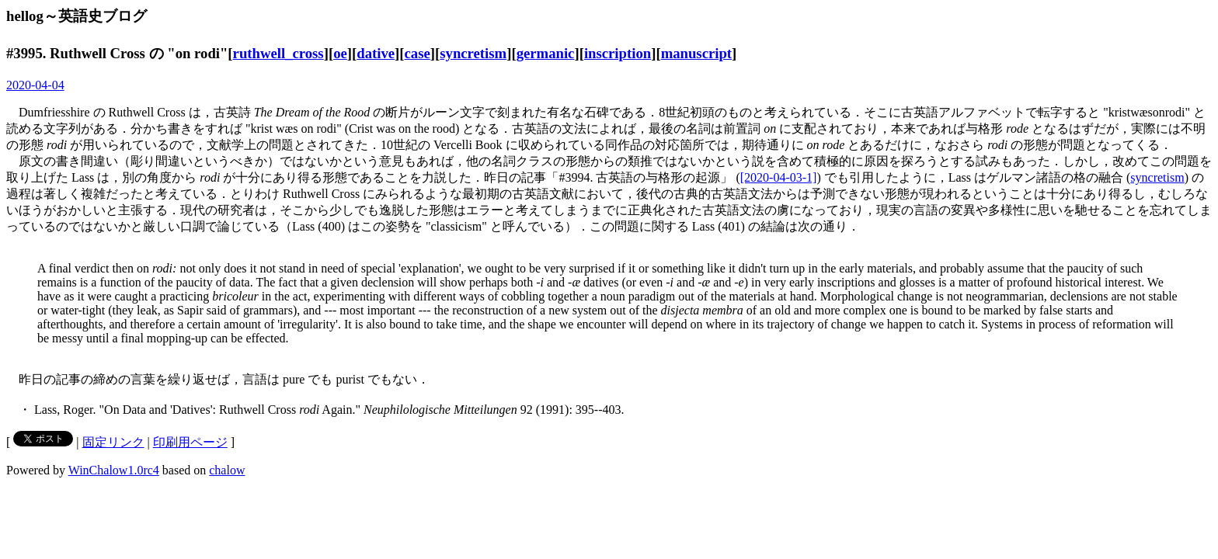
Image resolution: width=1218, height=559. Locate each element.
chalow (227, 470)
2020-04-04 (35, 85)
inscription (617, 53)
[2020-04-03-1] (778, 177)
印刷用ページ (190, 442)
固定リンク (113, 442)
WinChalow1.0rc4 (113, 470)
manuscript (696, 53)
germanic (546, 53)
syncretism (473, 53)
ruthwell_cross (278, 53)
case (417, 53)
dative (376, 53)
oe (340, 53)
